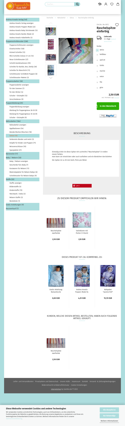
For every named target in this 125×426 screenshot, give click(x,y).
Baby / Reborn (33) (13, 158)
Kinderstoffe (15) (16, 190)
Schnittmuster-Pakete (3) (19, 78)
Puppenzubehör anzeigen (19, 85)
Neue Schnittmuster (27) (19, 60)
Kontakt (85, 381)
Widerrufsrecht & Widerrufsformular (55, 385)
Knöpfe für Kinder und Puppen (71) (23, 143)
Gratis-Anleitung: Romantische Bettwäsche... (55, 291)
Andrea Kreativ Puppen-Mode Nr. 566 (82, 291)
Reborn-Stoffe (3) (16, 197)
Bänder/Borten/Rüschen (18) (21, 132)
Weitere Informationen (109, 421)
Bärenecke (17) (12, 154)
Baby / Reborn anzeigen (19, 161)
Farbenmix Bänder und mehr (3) (22, 139)
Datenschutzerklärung (14, 419)
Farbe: (99, 46)
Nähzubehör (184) (13, 121)
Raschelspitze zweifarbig (56, 232)
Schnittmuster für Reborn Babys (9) (23, 176)
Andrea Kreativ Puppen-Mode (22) (22, 27)
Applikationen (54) (16, 128)
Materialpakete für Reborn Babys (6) (23, 172)
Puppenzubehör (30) (14, 81)
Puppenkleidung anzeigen (19, 107)
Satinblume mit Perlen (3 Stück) (82, 232)
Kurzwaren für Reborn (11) (19, 168)
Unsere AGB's (65, 381)
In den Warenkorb (106, 106)
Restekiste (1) (15, 201)
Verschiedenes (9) (16, 99)
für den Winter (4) (16, 92)
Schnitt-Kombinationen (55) (20, 63)
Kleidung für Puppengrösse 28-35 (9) (23, 110)
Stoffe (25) (10, 179)
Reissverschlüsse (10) (18, 146)
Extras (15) (13, 136)
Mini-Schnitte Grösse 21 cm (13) (22, 56)
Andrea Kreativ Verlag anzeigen (21, 23)
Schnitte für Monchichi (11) (20, 70)
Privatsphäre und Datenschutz (46, 381)
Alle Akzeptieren (109, 410)
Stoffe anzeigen (16, 183)
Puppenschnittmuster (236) (17, 41)
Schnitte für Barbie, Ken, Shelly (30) (23, 67)
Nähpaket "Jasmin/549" (108, 291)
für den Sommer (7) (17, 88)
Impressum (76, 381)
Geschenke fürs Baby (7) (19, 165)
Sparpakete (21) (16, 150)
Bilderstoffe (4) (15, 187)
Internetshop (56, 389)
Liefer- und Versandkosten (23, 381)
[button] (82, 186)
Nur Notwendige (109, 416)
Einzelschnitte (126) (17, 49)
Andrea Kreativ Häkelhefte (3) (21, 38)
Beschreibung (82, 133)
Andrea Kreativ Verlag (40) (16, 20)
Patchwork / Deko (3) (18, 194)
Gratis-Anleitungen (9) (15, 205)
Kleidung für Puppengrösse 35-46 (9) (23, 114)
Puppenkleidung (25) (14, 103)
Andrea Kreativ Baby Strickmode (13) (24, 30)
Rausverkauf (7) (12, 208)
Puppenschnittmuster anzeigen (21, 45)
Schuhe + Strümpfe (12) (18, 96)
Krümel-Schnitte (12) (17, 52)
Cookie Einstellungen (79, 385)
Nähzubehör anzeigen (18, 125)
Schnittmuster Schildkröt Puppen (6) (23, 74)
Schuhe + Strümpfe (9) (18, 118)
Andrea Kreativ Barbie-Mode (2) (22, 34)
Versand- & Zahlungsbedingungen (102, 381)
